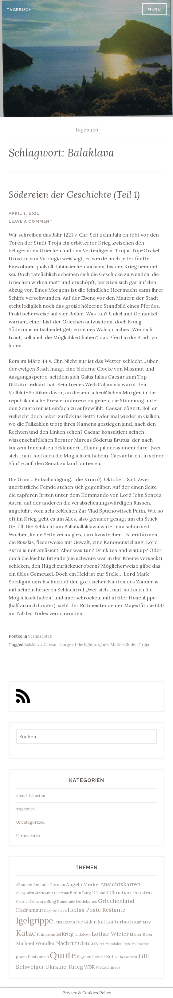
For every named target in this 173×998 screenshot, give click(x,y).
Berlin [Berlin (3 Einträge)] (75, 892)
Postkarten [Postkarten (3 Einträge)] (38, 956)
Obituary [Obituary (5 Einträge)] (88, 943)
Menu (154, 9)
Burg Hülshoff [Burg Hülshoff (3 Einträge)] (95, 892)
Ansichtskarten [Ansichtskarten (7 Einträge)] (120, 884)
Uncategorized (30, 822)
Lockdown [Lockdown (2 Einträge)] (83, 934)
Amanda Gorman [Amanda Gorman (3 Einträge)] (49, 884)
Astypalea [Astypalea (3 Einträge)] (25, 892)
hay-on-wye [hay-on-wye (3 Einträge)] (55, 910)
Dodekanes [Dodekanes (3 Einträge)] (86, 901)
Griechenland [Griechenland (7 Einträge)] (116, 900)
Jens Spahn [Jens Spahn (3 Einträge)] (64, 922)
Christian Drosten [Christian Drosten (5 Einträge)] (130, 892)
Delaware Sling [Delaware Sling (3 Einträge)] (42, 901)
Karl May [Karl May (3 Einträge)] (142, 922)
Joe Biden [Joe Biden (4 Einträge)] (86, 922)
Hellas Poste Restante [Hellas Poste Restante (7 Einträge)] (96, 909)
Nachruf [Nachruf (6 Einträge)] (66, 943)
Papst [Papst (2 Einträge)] (127, 944)
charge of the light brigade (83, 644)
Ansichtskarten (30, 795)
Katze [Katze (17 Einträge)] (26, 933)
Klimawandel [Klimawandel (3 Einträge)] (49, 934)
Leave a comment (31, 221)
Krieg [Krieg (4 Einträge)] (68, 934)
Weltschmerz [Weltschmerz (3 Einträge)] (108, 967)
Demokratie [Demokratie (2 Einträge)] (66, 901)
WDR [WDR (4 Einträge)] (89, 967)
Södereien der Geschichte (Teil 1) (74, 194)
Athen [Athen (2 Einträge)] (39, 893)
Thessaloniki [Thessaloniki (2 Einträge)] (127, 957)
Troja (144, 644)
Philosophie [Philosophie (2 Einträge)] (140, 944)
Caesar (50, 644)
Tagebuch (19, 9)
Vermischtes (40, 636)
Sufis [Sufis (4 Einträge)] (111, 956)
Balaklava (33, 644)
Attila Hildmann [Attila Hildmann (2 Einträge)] (57, 893)
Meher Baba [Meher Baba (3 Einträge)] (141, 934)
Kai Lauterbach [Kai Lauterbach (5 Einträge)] (115, 922)
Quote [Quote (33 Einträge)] (63, 955)
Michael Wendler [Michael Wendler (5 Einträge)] (35, 943)
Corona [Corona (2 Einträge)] (21, 901)
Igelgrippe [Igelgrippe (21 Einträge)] (34, 920)
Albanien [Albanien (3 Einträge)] (24, 884)
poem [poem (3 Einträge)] (21, 956)
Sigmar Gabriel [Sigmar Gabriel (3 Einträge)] (91, 956)
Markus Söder (123, 644)
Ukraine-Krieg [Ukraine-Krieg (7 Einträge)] (64, 966)
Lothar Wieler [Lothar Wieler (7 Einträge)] (110, 933)
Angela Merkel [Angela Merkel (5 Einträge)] (83, 884)
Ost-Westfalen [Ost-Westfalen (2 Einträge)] (110, 944)
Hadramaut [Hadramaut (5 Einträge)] (29, 910)
